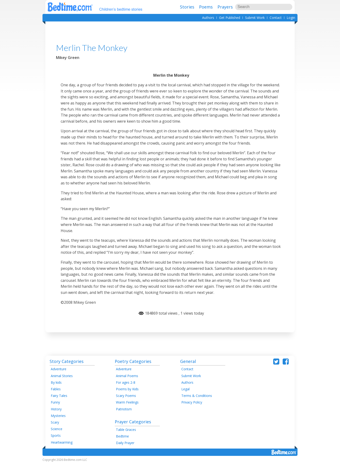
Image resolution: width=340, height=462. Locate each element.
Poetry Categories (133, 361)
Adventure (58, 369)
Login (291, 17)
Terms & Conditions (196, 395)
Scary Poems (126, 395)
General (188, 361)
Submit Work (255, 17)
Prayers (225, 7)
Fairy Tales (59, 395)
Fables (56, 389)
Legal (185, 389)
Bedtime (122, 436)
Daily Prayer (125, 443)
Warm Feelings (127, 402)
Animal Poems (127, 376)
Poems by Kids (127, 389)
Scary (55, 422)
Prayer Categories (133, 422)
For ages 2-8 (125, 382)
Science (56, 429)
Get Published (229, 17)
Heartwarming (61, 442)
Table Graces (126, 429)
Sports (56, 435)
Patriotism (124, 409)
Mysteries (58, 415)
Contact (276, 17)
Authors (208, 17)
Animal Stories (62, 376)
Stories (187, 7)
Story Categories (67, 361)
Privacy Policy (191, 402)
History (56, 409)
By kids (56, 382)
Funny (55, 402)
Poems (206, 7)
